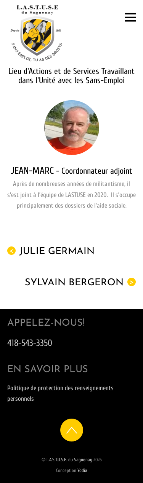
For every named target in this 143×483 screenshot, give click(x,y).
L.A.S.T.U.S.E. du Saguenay (69, 459)
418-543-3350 (29, 343)
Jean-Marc (33, 170)
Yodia (82, 470)
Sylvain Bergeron (80, 283)
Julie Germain (51, 251)
